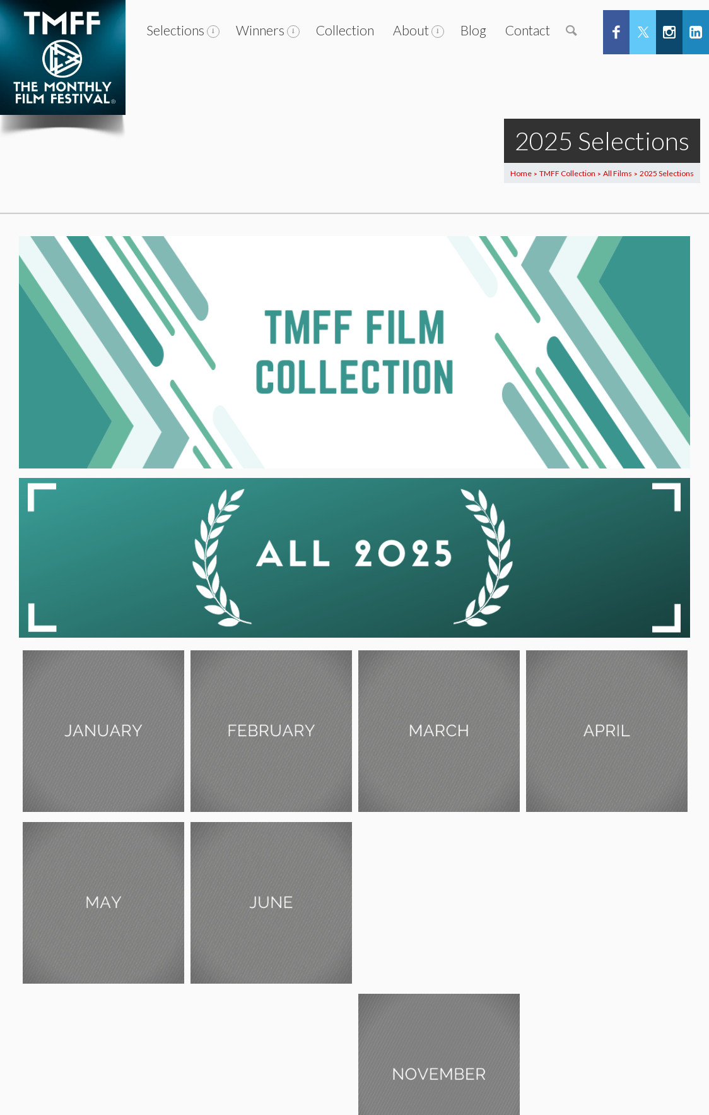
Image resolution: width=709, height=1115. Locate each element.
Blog (473, 30)
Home (521, 173)
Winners (260, 30)
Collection (345, 30)
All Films (617, 173)
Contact (527, 30)
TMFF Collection (567, 173)
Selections (175, 30)
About (411, 30)
